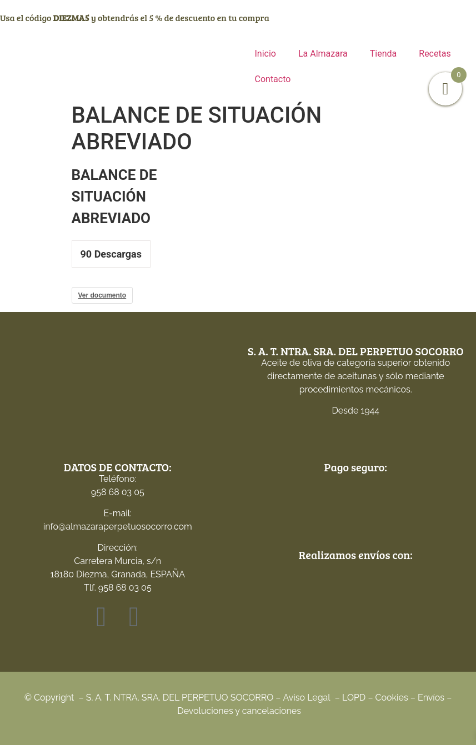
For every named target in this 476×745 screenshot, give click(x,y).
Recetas (434, 53)
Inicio (265, 53)
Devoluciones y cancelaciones (239, 711)
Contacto (273, 79)
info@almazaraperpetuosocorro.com (117, 526)
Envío (429, 697)
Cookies (391, 697)
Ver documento (102, 295)
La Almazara (323, 53)
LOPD (353, 697)
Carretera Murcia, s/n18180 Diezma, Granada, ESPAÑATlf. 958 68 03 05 (118, 574)
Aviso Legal (306, 697)
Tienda (383, 53)
